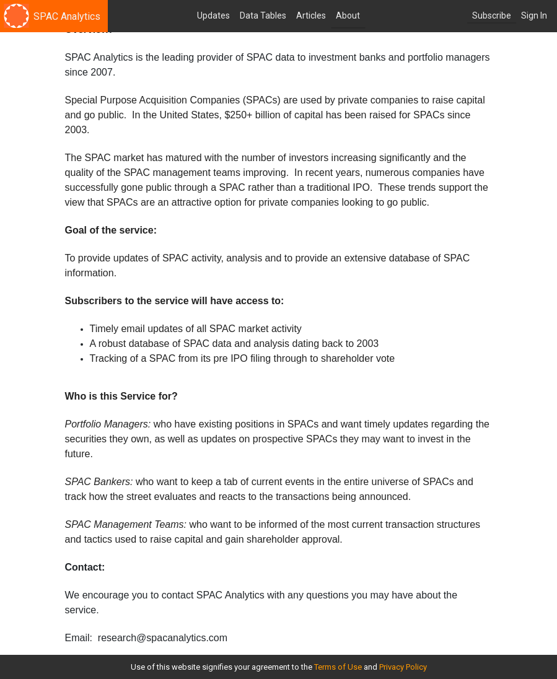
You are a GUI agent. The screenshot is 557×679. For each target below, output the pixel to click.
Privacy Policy (403, 667)
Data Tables (263, 15)
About (348, 15)
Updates (213, 15)
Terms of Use (338, 667)
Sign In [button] (534, 15)
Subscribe (491, 15)
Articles (311, 15)
